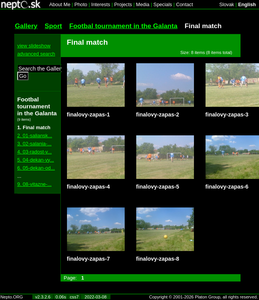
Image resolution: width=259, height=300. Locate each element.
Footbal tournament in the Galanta (123, 26)
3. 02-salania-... (34, 144)
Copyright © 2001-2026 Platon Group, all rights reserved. (203, 297)
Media (142, 4)
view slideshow (33, 46)
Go (23, 76)
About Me (59, 4)
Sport (53, 26)
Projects (123, 4)
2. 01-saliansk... (34, 135)
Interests (100, 4)
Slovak (226, 4)
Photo (80, 4)
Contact (184, 4)
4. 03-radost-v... (34, 152)
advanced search (36, 54)
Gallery (26, 26)
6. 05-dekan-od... (36, 168)
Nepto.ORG (11, 297)
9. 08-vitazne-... (34, 184)
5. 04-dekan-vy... (35, 160)
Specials (163, 4)
